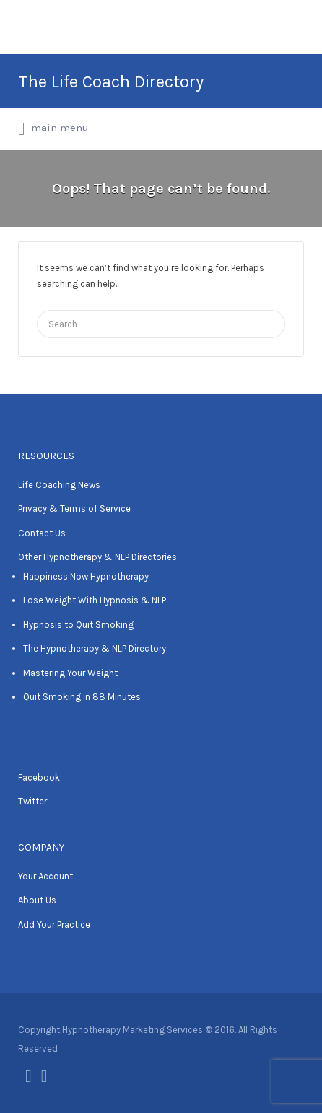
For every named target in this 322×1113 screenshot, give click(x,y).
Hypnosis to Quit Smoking (78, 624)
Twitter (32, 801)
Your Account (45, 876)
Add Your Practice (54, 924)
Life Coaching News (59, 484)
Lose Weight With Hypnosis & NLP (94, 600)
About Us (37, 900)
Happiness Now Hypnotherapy (86, 576)
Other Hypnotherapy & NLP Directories (97, 556)
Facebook (39, 777)
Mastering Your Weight (70, 673)
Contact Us (42, 533)
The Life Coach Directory (111, 81)
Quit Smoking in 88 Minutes (82, 696)
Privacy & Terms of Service (74, 508)
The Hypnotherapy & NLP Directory (94, 648)
